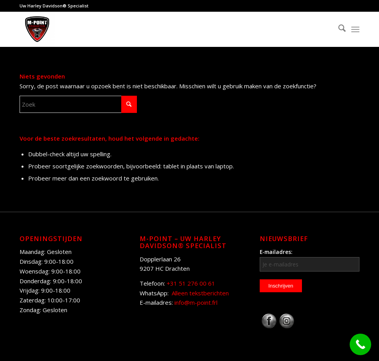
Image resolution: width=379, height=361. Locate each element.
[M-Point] (37, 29)
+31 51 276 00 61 (191, 283)
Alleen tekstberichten (200, 293)
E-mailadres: (309, 260)
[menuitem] (338, 29)
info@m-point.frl (195, 302)
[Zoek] (338, 29)
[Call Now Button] (360, 344)
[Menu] (355, 29)
